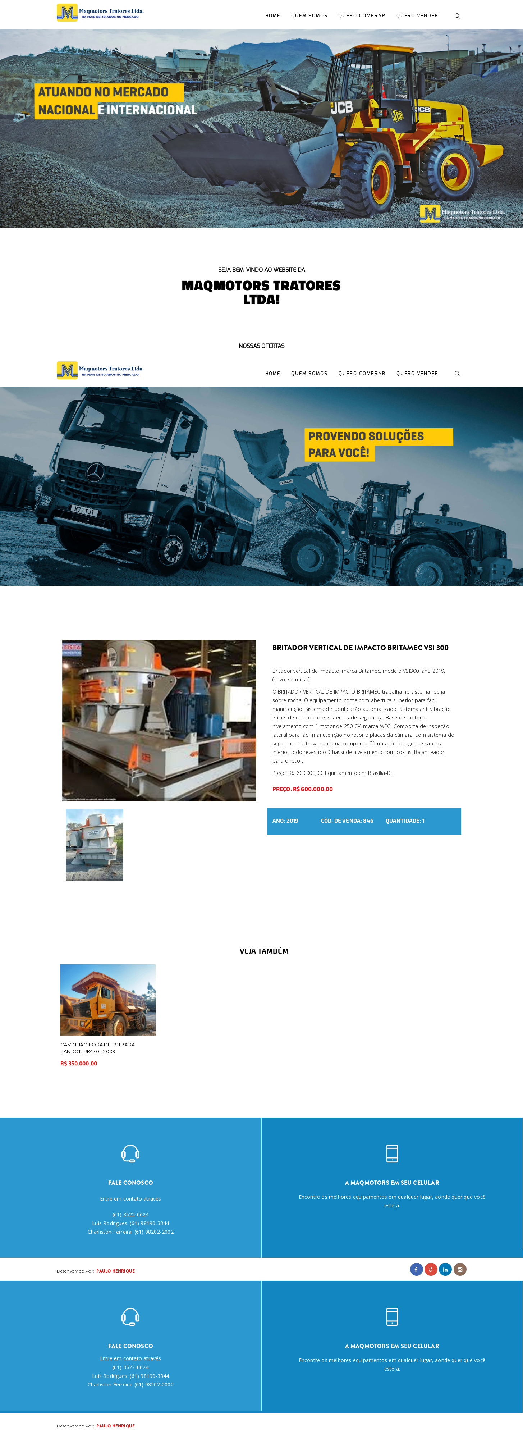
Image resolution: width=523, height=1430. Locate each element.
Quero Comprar (362, 16)
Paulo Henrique (115, 1271)
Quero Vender (417, 16)
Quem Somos (309, 16)
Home (272, 16)
